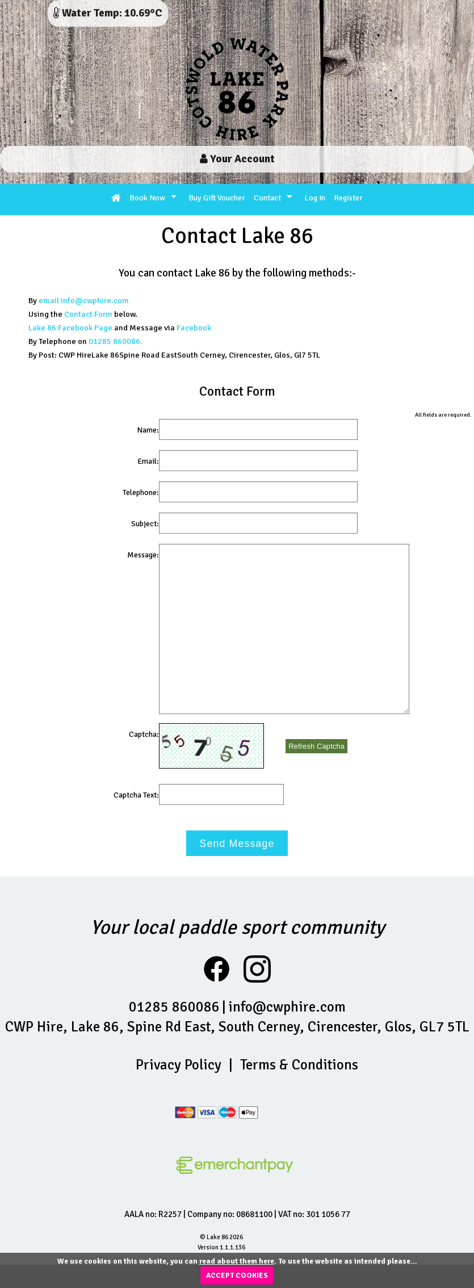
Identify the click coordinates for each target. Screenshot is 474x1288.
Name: (148, 430)
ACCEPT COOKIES (237, 1275)
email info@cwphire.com (84, 300)
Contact (267, 198)
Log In (314, 198)
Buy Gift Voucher (216, 198)
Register (348, 198)
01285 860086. (115, 341)
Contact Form (88, 314)
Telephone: (141, 492)
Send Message (237, 843)
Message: (143, 555)
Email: (148, 461)
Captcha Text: (136, 795)
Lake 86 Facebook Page (70, 327)
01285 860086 (174, 1007)
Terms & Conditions (299, 1064)
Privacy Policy (178, 1064)
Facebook (194, 327)
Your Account (237, 159)
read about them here (236, 1261)
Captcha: (144, 734)
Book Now (147, 198)
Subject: (145, 523)
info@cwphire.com (287, 1007)
